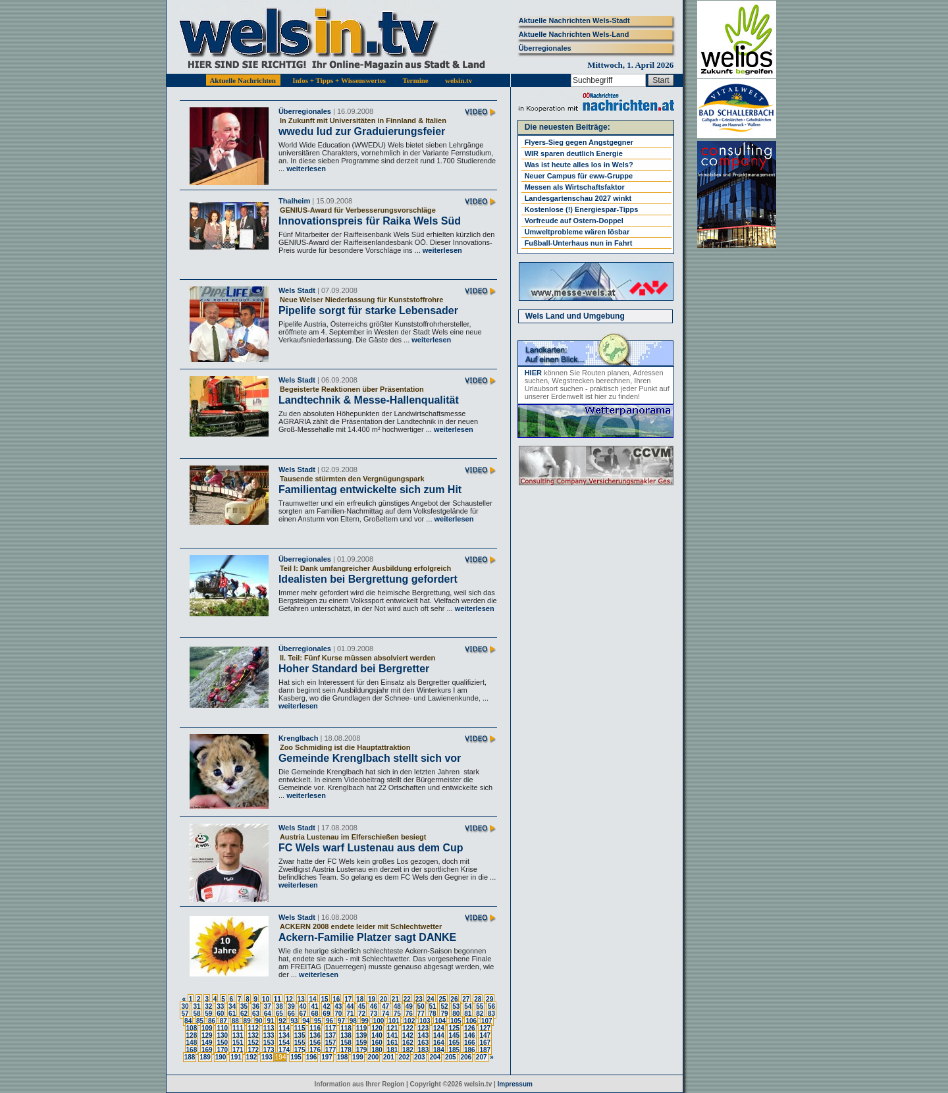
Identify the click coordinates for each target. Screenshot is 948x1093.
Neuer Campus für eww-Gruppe (579, 176)
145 (454, 1035)
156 (315, 1042)
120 (376, 1028)
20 (383, 999)
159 (361, 1042)
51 (432, 1006)
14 (312, 999)
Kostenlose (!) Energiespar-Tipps (582, 209)
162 (407, 1042)
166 (469, 1042)
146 (469, 1035)
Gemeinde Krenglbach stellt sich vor (369, 758)
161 (392, 1042)
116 (315, 1028)
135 (299, 1035)
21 (395, 999)
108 (192, 1028)
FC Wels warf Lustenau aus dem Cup (370, 847)
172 (253, 1049)
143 (423, 1035)
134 (284, 1035)
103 (425, 1021)
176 (315, 1049)
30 (184, 1006)
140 (376, 1035)
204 (434, 1057)
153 (269, 1042)
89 (247, 1021)
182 (407, 1049)
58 (196, 1013)
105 (455, 1021)
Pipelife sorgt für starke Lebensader (368, 310)
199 (357, 1057)
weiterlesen (305, 169)
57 (184, 1013)
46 (373, 1006)
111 (238, 1028)
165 (454, 1042)
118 (346, 1028)
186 (469, 1049)
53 (456, 1006)
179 (361, 1049)
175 (299, 1049)
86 (211, 1021)
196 (311, 1057)
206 (465, 1057)
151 (238, 1042)
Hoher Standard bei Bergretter (353, 668)
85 (199, 1021)
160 (376, 1042)
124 (438, 1028)
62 (244, 1013)
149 (207, 1042)
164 (438, 1042)
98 (353, 1021)
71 (350, 1013)
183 (423, 1049)
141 (392, 1035)
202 (404, 1057)
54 (467, 1006)
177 (330, 1049)
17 (348, 999)
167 (484, 1042)
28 (477, 999)
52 (444, 1006)
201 (388, 1057)
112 (253, 1028)
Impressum (515, 1084)
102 (409, 1021)
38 (279, 1006)
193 (267, 1057)
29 (489, 999)
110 (222, 1028)
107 (486, 1021)
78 (432, 1013)
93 (294, 1021)
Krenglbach (298, 738)
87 (223, 1021)
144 (438, 1035)
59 (208, 1013)
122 (407, 1028)
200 (373, 1057)
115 (299, 1028)
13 (301, 999)
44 (350, 1006)
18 (359, 999)
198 (342, 1057)
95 (317, 1021)
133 (269, 1035)
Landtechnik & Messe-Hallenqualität (368, 400)
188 (190, 1057)
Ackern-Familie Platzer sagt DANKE (367, 937)
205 (450, 1057)
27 (465, 999)
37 (267, 1006)
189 (205, 1057)
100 (378, 1021)
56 (491, 1006)
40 (303, 1006)
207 (481, 1057)
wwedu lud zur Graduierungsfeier (361, 131)
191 (236, 1057)
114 (284, 1028)
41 (314, 1006)
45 (361, 1006)
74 (385, 1013)
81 (467, 1013)
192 (251, 1057)
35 (244, 1006)
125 (454, 1028)
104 (440, 1021)
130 (222, 1035)
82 (479, 1013)
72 (361, 1013)
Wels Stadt (296, 290)
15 (324, 999)
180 (376, 1049)
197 (326, 1057)
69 (326, 1013)
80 (456, 1013)
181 (392, 1049)
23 (419, 999)
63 (255, 1013)
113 (269, 1028)
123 (423, 1028)
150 (222, 1042)
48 (397, 1006)
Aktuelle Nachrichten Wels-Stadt (574, 20)
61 (232, 1013)
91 (270, 1021)
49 (409, 1006)
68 (314, 1013)
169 (207, 1049)
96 (329, 1021)
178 (346, 1049)
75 (397, 1013)
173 (269, 1049)
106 (471, 1021)
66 (291, 1013)
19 (371, 999)
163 (423, 1042)
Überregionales (545, 48)
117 (330, 1028)
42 (326, 1006)
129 (207, 1035)
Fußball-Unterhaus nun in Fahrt (579, 243)
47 (385, 1006)
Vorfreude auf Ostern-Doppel (574, 221)
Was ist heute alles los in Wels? (579, 165)
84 (188, 1021)
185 (454, 1049)
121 (392, 1028)
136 (315, 1035)
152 (253, 1042)
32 (208, 1006)
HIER (533, 373)
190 (220, 1057)
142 (407, 1035)
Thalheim (294, 201)
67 (303, 1013)
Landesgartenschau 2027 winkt (578, 198)
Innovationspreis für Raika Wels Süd (369, 221)
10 (265, 999)
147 (484, 1035)
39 (291, 1006)
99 (365, 1021)
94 (305, 1021)
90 (259, 1021)
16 (336, 999)
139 (361, 1035)
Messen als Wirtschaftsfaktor (575, 187)
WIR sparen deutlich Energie (574, 153)
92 (282, 1021)
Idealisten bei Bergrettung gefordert (368, 579)
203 (419, 1057)
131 (238, 1035)
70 (338, 1013)
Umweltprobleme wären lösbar (577, 232)
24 (430, 999)
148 (192, 1042)
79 (444, 1013)
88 (235, 1021)
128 (192, 1035)
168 (192, 1049)
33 (220, 1006)
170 (222, 1049)
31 (196, 1006)
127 (484, 1028)
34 (232, 1006)
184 (438, 1049)
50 (421, 1006)
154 (284, 1042)
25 (442, 999)
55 (479, 1006)
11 (277, 999)
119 (361, 1028)
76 (409, 1013)
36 (255, 1006)
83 (491, 1013)
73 (373, 1013)
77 (421, 1013)
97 (341, 1021)
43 (338, 1006)
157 (330, 1042)
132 (253, 1035)
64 (267, 1013)
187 (484, 1049)
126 (469, 1028)
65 (279, 1013)
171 (238, 1049)
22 (407, 999)
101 (394, 1021)
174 (284, 1049)
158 (346, 1042)
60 (220, 1013)
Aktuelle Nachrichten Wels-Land (574, 34)
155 (299, 1042)
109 (207, 1028)
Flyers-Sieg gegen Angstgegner (579, 142)
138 (346, 1035)
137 (330, 1035)
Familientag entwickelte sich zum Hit (369, 489)
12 (289, 999)
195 (296, 1057)
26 (454, 999)
